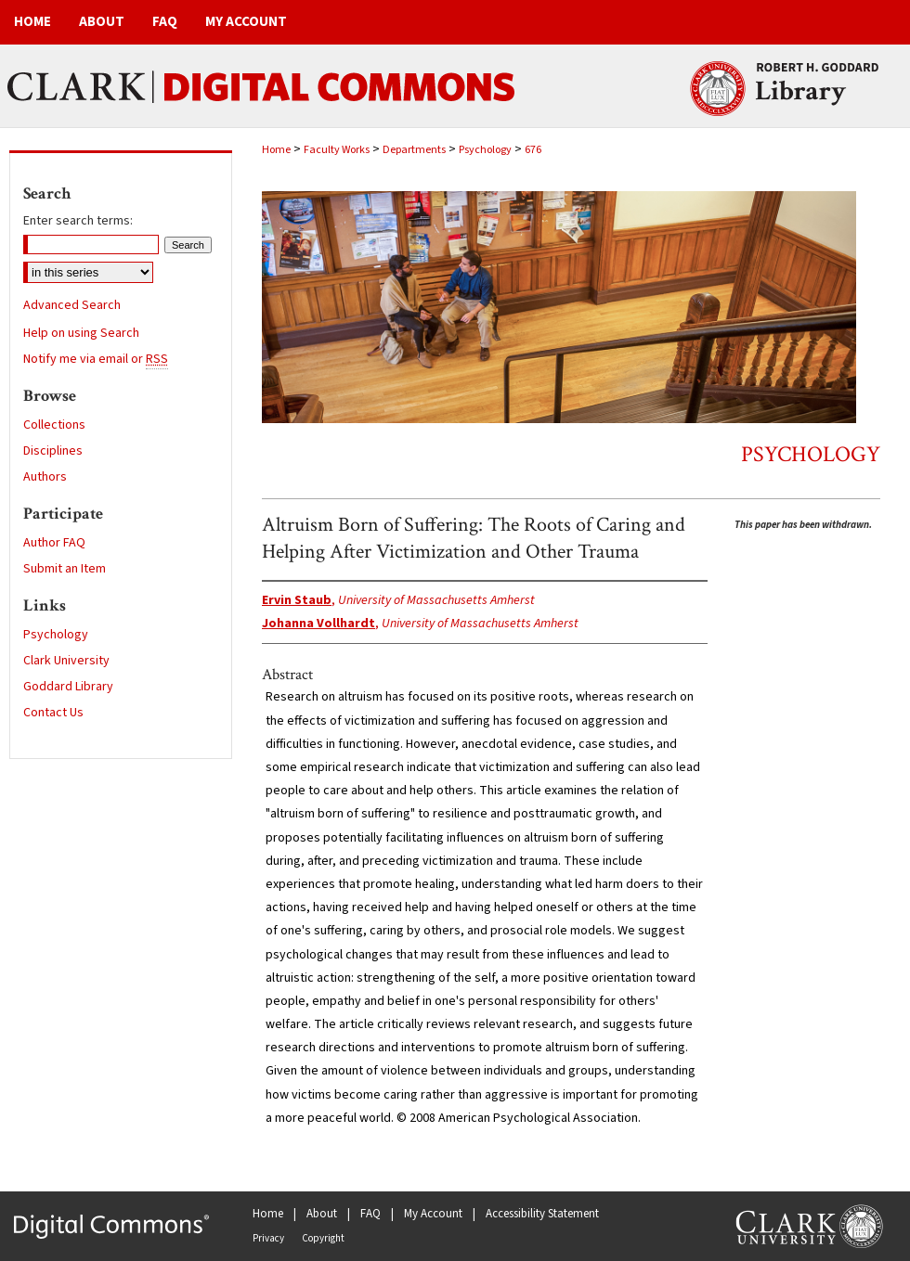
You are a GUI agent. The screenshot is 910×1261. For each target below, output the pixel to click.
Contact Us (53, 712)
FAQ (370, 1213)
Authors (45, 477)
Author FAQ (54, 543)
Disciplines (53, 451)
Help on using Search (81, 333)
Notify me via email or (95, 359)
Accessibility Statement (542, 1213)
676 (533, 150)
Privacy (268, 1238)
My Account (433, 1213)
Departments (414, 150)
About (321, 1213)
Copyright (323, 1238)
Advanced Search (72, 305)
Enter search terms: (78, 221)
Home (276, 150)
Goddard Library (68, 686)
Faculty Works (337, 150)
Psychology (485, 150)
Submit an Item (64, 569)
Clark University (66, 660)
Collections (54, 425)
